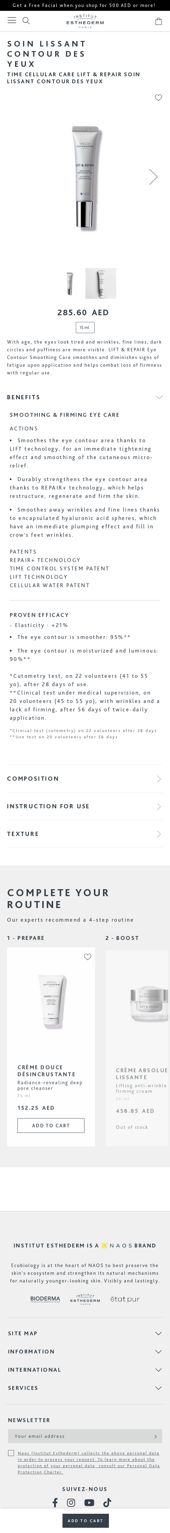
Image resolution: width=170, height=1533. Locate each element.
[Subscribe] (154, 1436)
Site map (23, 1333)
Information (31, 1351)
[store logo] (85, 21)
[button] (154, 176)
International (35, 1369)
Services (23, 1388)
